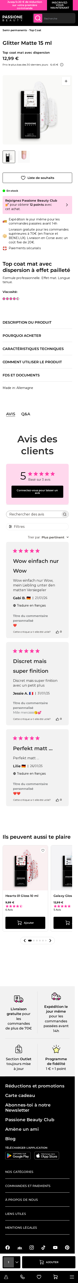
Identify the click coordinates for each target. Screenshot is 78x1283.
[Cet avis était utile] (57, 631)
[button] (24, 940)
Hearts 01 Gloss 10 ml (21, 896)
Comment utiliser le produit (32, 362)
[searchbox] (33, 514)
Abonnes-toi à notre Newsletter (27, 1107)
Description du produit (27, 322)
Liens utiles (15, 1214)
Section (12, 1059)
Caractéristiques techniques (33, 349)
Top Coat (35, 30)
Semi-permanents (15, 30)
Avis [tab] (10, 414)
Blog (10, 1138)
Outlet (25, 1059)
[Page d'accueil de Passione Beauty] (12, 18)
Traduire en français (29, 605)
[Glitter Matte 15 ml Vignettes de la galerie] (16, 157)
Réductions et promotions (34, 1086)
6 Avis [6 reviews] (9, 910)
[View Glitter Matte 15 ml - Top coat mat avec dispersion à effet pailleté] (9, 157)
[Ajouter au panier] (48, 1262)
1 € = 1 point (56, 1069)
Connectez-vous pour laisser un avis (37, 492)
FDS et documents (21, 375)
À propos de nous (21, 1200)
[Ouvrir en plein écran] (66, 81)
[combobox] (54, 18)
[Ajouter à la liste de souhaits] (37, 178)
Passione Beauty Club (29, 1119)
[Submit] (38, 18)
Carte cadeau (20, 1095)
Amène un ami (22, 1129)
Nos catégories (19, 1172)
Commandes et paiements (27, 1186)
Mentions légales (21, 1228)
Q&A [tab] (25, 414)
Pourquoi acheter (22, 335)
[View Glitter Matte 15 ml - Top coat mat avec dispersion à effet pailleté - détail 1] (24, 157)
